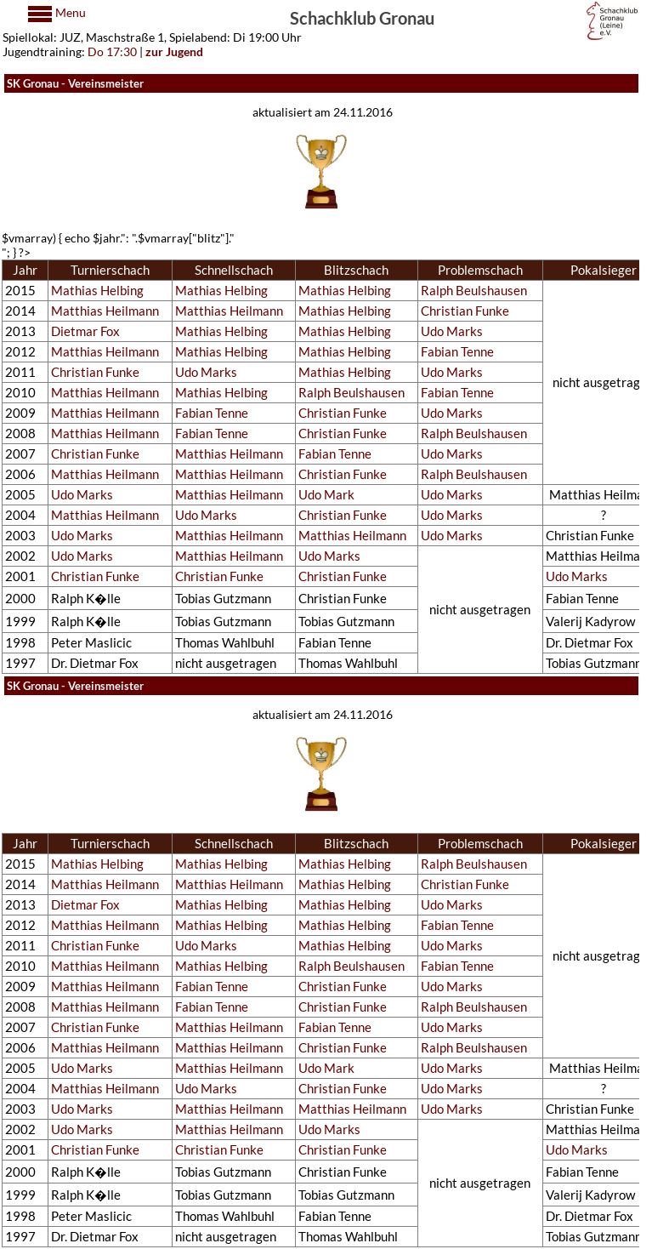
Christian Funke (465, 311)
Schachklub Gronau (362, 17)
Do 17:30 (112, 51)
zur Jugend (174, 51)
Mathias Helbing (97, 290)
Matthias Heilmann (105, 311)
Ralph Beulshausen (474, 290)
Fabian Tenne (457, 352)
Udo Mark (326, 495)
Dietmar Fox (85, 331)
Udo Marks (452, 331)
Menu (69, 12)
